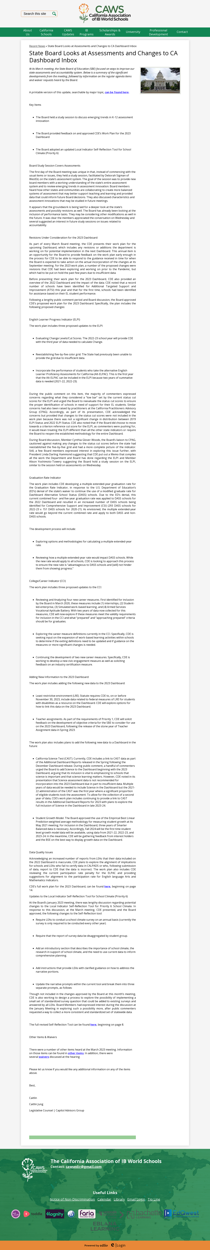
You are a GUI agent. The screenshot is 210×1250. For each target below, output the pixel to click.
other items (76, 1053)
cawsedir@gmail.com (84, 1166)
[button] (27, 32)
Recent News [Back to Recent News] (37, 46)
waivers (44, 1057)
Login (118, 1245)
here (107, 886)
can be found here (117, 92)
